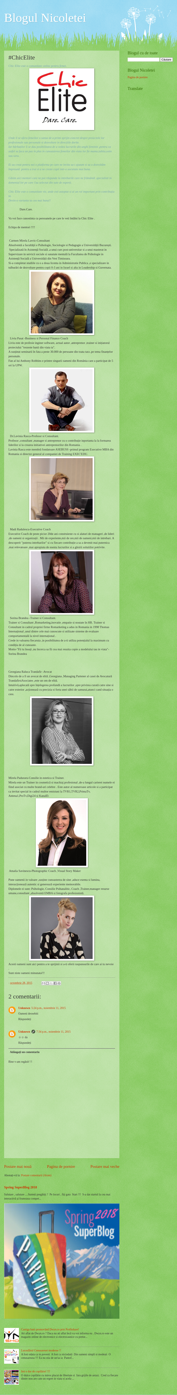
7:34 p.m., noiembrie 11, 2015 (53, 1031)
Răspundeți (24, 1019)
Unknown (24, 1008)
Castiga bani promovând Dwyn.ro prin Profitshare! (50, 1329)
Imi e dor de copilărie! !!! (35, 1371)
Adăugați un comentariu (25, 1052)
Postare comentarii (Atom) (36, 1175)
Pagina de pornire (61, 1166)
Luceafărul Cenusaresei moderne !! (41, 1350)
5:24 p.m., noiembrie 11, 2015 (48, 1008)
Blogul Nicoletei (45, 17)
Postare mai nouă (17, 1166)
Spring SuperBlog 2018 (20, 1187)
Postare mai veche (105, 1166)
